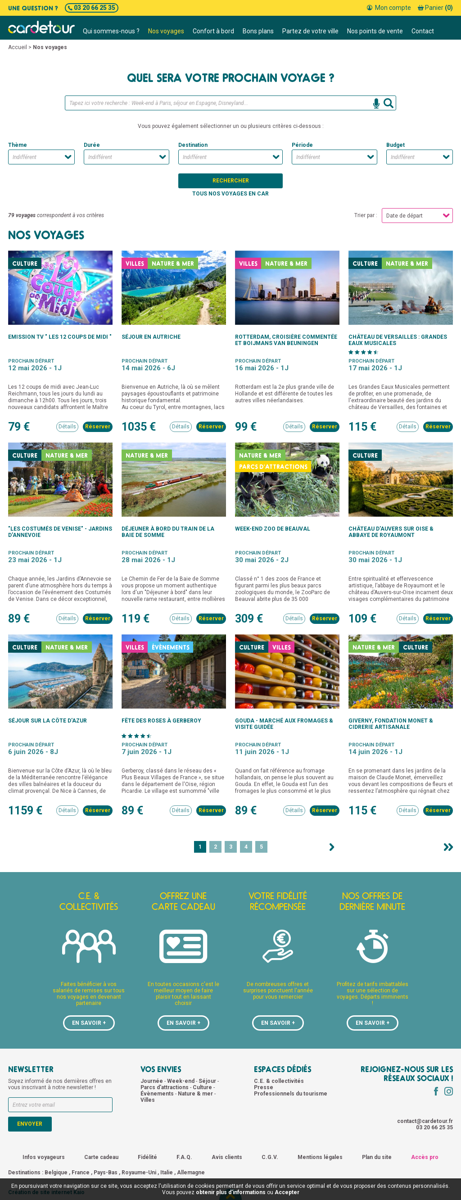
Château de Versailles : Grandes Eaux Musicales (397, 340)
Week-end (181, 1081)
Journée (152, 1081)
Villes (147, 1100)
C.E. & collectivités (279, 1081)
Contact (422, 31)
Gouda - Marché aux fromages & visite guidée (284, 724)
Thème (17, 145)
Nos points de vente (375, 31)
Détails (67, 426)
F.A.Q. (184, 1157)
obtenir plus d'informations (231, 1192)
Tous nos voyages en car (230, 194)
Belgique (56, 1172)
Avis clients (227, 1157)
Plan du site (377, 1157)
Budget (395, 145)
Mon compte (389, 7)
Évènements (157, 1094)
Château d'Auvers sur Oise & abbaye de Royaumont (391, 532)
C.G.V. (270, 1157)
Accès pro (424, 1157)
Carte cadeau (101, 1157)
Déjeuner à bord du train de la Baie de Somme (168, 532)
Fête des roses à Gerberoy (161, 721)
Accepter (287, 1192)
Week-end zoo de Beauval (272, 529)
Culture (203, 1087)
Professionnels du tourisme (290, 1094)
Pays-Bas (106, 1172)
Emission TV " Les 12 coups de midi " (60, 337)
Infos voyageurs (44, 1157)
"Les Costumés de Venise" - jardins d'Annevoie (60, 532)
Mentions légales (320, 1157)
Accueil (17, 47)
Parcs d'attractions (165, 1087)
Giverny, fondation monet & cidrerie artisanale (390, 724)
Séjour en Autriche (151, 337)
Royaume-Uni (139, 1172)
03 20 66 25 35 (91, 7)
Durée (92, 145)
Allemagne (191, 1172)
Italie (166, 1172)
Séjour (208, 1081)
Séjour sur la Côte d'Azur (47, 721)
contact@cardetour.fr (425, 1121)
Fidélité (147, 1157)
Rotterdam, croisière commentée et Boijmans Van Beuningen (286, 340)
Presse (263, 1087)
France (81, 1172)
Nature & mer (196, 1094)
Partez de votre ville (310, 31)
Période (302, 145)
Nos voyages (166, 31)
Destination (193, 145)
